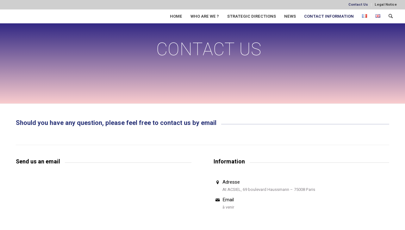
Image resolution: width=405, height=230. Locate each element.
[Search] (390, 16)
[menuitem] (358, 4)
